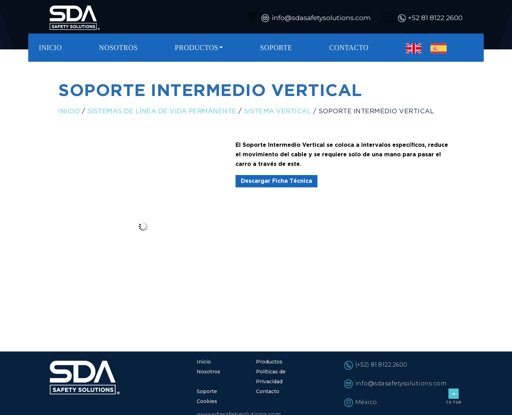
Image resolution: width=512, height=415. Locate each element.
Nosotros (118, 48)
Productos (196, 48)
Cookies (207, 401)
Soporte (276, 48)
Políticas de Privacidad (271, 376)
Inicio (50, 48)
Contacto (349, 48)
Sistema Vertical (277, 111)
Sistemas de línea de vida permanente (162, 111)
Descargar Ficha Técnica (276, 181)
